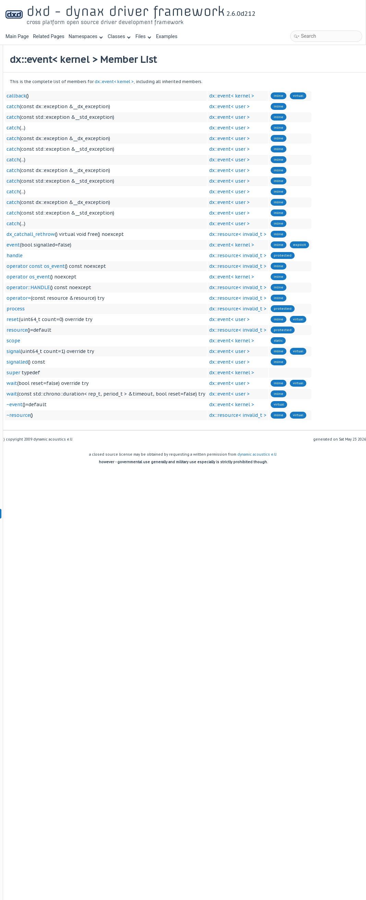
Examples (166, 36)
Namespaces (86, 36)
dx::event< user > (314, 106)
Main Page (17, 36)
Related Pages (48, 36)
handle (100, 255)
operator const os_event (121, 266)
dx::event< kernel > (199, 81)
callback (101, 96)
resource (102, 330)
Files (143, 36)
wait (97, 383)
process (101, 309)
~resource (103, 415)
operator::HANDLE (113, 287)
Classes (119, 36)
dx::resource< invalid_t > (323, 234)
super (98, 372)
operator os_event (113, 277)
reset (98, 319)
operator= (104, 298)
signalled (102, 362)
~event (100, 404)
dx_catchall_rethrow (116, 234)
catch (98, 106)
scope (98, 341)
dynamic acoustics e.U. (257, 454)
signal (99, 351)
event (98, 245)
